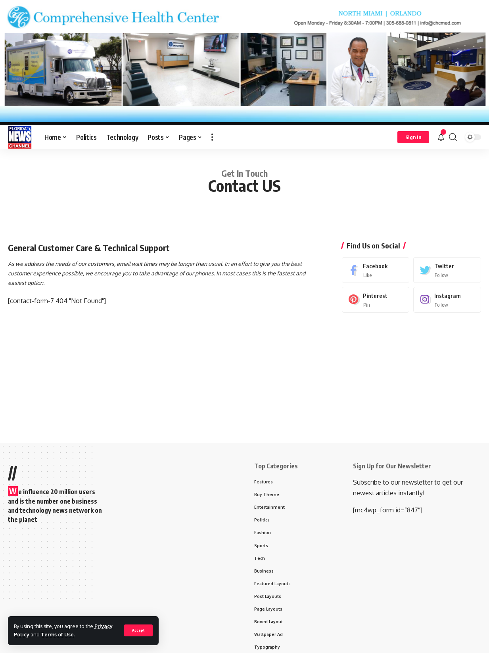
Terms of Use (57, 634)
